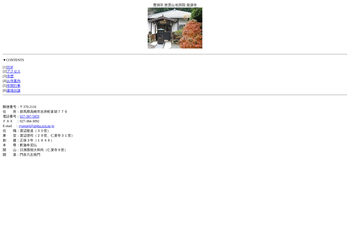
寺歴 (10, 76)
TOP (10, 67)
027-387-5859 (29, 116)
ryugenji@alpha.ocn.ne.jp (36, 126)
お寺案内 (14, 81)
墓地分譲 (14, 90)
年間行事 (14, 85)
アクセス (14, 71)
